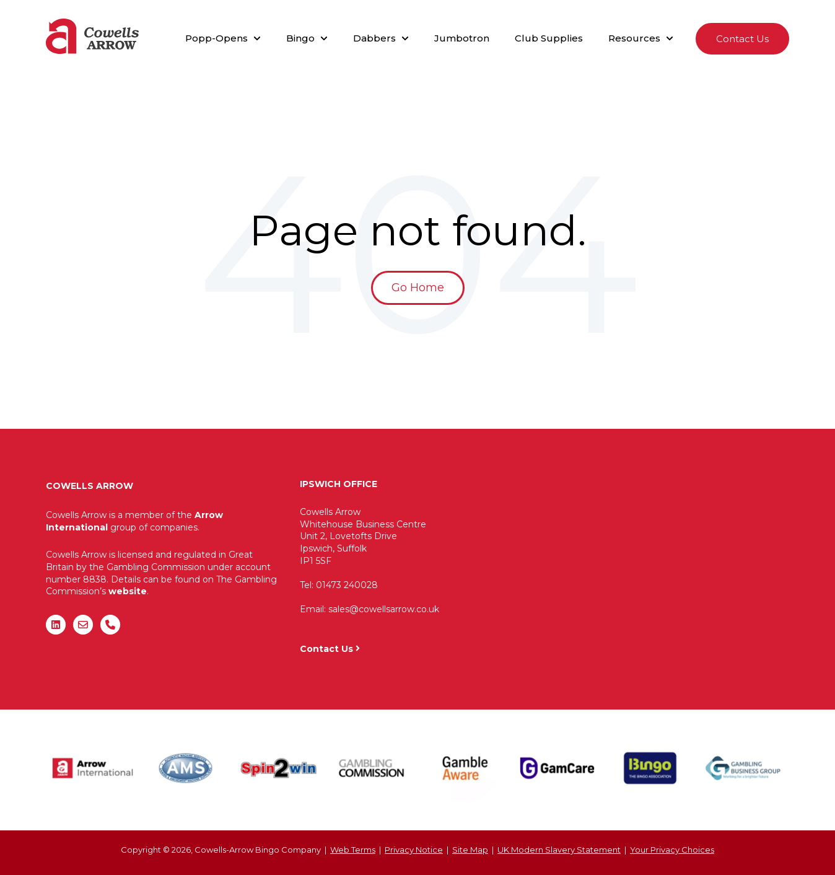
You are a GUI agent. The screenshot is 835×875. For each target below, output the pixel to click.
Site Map (470, 850)
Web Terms (352, 850)
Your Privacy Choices (672, 850)
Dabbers (374, 38)
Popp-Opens (216, 38)
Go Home (417, 287)
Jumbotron (461, 38)
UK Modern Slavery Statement (559, 850)
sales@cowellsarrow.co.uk (383, 609)
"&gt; (640, 555)
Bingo (300, 38)
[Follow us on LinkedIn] (56, 625)
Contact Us (742, 39)
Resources (634, 38)
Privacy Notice (414, 850)
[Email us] (83, 625)
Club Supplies (549, 38)
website (127, 591)
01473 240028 (347, 585)
